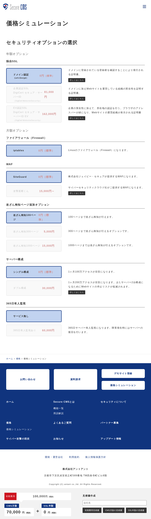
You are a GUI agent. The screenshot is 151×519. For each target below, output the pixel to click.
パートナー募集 (110, 423)
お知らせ (58, 438)
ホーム (9, 358)
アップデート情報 (111, 438)
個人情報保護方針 (95, 457)
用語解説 (58, 413)
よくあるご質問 (62, 423)
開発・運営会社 (54, 457)
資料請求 (75, 379)
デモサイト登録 (123, 373)
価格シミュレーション (123, 385)
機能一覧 (58, 408)
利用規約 (74, 457)
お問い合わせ (28, 379)
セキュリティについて (114, 402)
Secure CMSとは (64, 402)
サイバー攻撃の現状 (17, 438)
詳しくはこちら (77, 80)
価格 (18, 358)
